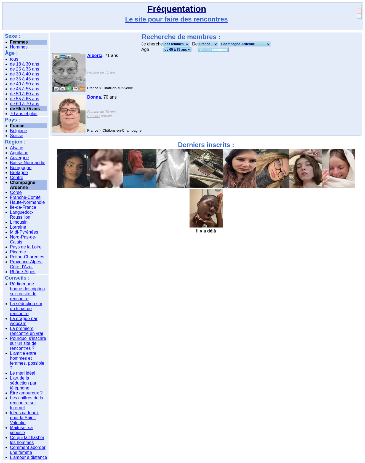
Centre (16, 177)
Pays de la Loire (26, 247)
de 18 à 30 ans (24, 64)
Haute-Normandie (27, 202)
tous (14, 59)
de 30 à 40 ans (24, 74)
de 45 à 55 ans (24, 88)
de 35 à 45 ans (24, 79)
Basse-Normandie (27, 162)
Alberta (94, 55)
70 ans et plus (24, 113)
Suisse (16, 135)
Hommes (19, 47)
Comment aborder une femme (28, 450)
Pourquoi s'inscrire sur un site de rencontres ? (28, 343)
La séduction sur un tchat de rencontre (26, 308)
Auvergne (19, 157)
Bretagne (19, 172)
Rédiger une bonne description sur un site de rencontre (27, 291)
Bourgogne (20, 167)
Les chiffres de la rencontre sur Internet (26, 403)
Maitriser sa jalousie (21, 430)
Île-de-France (23, 207)
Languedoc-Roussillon (21, 215)
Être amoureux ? (26, 393)
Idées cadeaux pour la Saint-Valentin (24, 417)
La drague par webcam (24, 321)
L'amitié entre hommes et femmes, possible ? (27, 360)
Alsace (16, 147)
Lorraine (18, 227)
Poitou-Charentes (27, 256)
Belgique (18, 130)
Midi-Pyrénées (24, 232)
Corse (16, 192)
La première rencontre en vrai (26, 331)
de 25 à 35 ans (24, 69)
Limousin (19, 222)
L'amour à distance (28, 457)
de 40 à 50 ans (24, 84)
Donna (94, 97)
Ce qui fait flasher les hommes (27, 440)
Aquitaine (19, 152)
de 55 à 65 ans (24, 98)
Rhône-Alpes (23, 271)
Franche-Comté (25, 197)
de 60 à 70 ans (24, 103)
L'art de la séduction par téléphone (23, 383)
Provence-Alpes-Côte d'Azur (26, 264)
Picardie (18, 252)
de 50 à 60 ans (24, 93)
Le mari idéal (22, 373)
